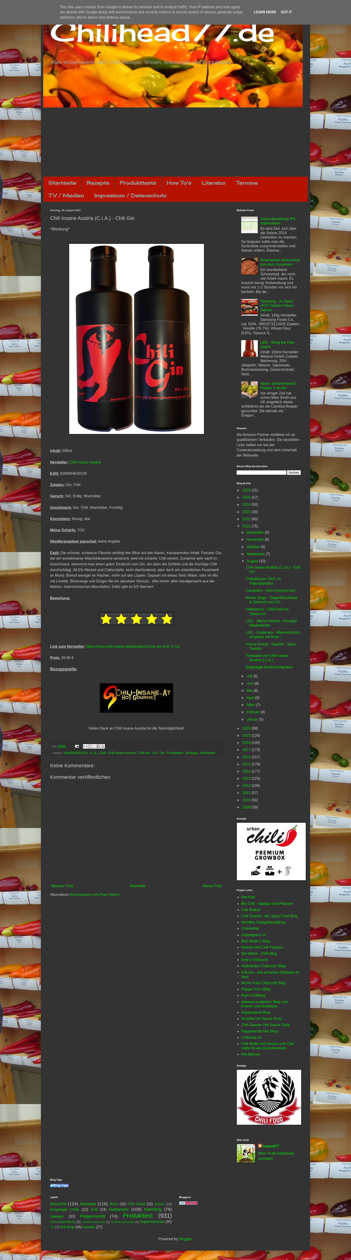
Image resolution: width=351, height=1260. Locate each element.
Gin (162, 753)
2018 (247, 743)
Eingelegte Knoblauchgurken (269, 667)
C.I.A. (93, 753)
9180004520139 (75, 753)
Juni (251, 683)
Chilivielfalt (250, 928)
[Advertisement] (175, 142)
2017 (247, 750)
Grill (94, 1209)
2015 (247, 764)
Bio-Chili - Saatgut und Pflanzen (267, 904)
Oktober (254, 547)
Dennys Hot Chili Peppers (262, 947)
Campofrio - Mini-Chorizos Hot (270, 591)
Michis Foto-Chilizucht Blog (263, 983)
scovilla (89, 1227)
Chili (102, 753)
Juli (250, 676)
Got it (286, 12)
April (251, 698)
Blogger (185, 1239)
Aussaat (88, 1203)
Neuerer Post (62, 886)
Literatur (214, 183)
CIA (155, 753)
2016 (247, 757)
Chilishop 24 (251, 1037)
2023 (247, 512)
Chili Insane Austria (85, 462)
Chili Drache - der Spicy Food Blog (269, 916)
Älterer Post (212, 886)
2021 (247, 526)
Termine (247, 183)
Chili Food (136, 1204)
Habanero (118, 1209)
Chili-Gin (144, 753)
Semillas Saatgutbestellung (263, 922)
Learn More (265, 12)
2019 (247, 735)
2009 (247, 807)
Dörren (159, 1204)
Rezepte (98, 183)
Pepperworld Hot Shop (259, 1031)
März (251, 705)
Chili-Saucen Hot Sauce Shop (265, 1025)
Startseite (62, 183)
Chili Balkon (250, 910)
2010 (247, 800)
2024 (247, 504)
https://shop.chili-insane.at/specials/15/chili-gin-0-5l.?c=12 (133, 646)
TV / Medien (66, 195)
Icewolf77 (271, 1146)
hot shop (67, 1227)
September (256, 554)
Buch (114, 1204)
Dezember (256, 532)
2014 (247, 771)
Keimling (152, 1209)
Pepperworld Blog (255, 1012)
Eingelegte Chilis (64, 1209)
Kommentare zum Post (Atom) (94, 895)
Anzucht (58, 1203)
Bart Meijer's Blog (255, 941)
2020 (247, 728)
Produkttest (175, 753)
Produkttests (138, 183)
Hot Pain (248, 897)
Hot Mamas (250, 1054)
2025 (247, 497)
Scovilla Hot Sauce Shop (261, 1019)
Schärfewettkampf (122, 1222)
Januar (253, 719)
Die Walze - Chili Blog (259, 953)
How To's (179, 183)
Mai (250, 691)
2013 (247, 778)
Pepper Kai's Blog (255, 989)
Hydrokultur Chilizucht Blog (263, 966)
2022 (247, 519)
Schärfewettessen (93, 1222)
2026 (247, 490)
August (253, 561)
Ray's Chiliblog (253, 995)
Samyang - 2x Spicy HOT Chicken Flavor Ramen (277, 305)
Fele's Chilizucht (254, 960)
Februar (253, 712)
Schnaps (191, 753)
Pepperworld (92, 1216)
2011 (247, 793)
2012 (247, 786)
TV (52, 1227)
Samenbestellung (63, 1222)
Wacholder (207, 753)
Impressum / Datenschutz (130, 195)
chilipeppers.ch (253, 935)
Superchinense (152, 1222)
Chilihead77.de (162, 31)
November (256, 539)
